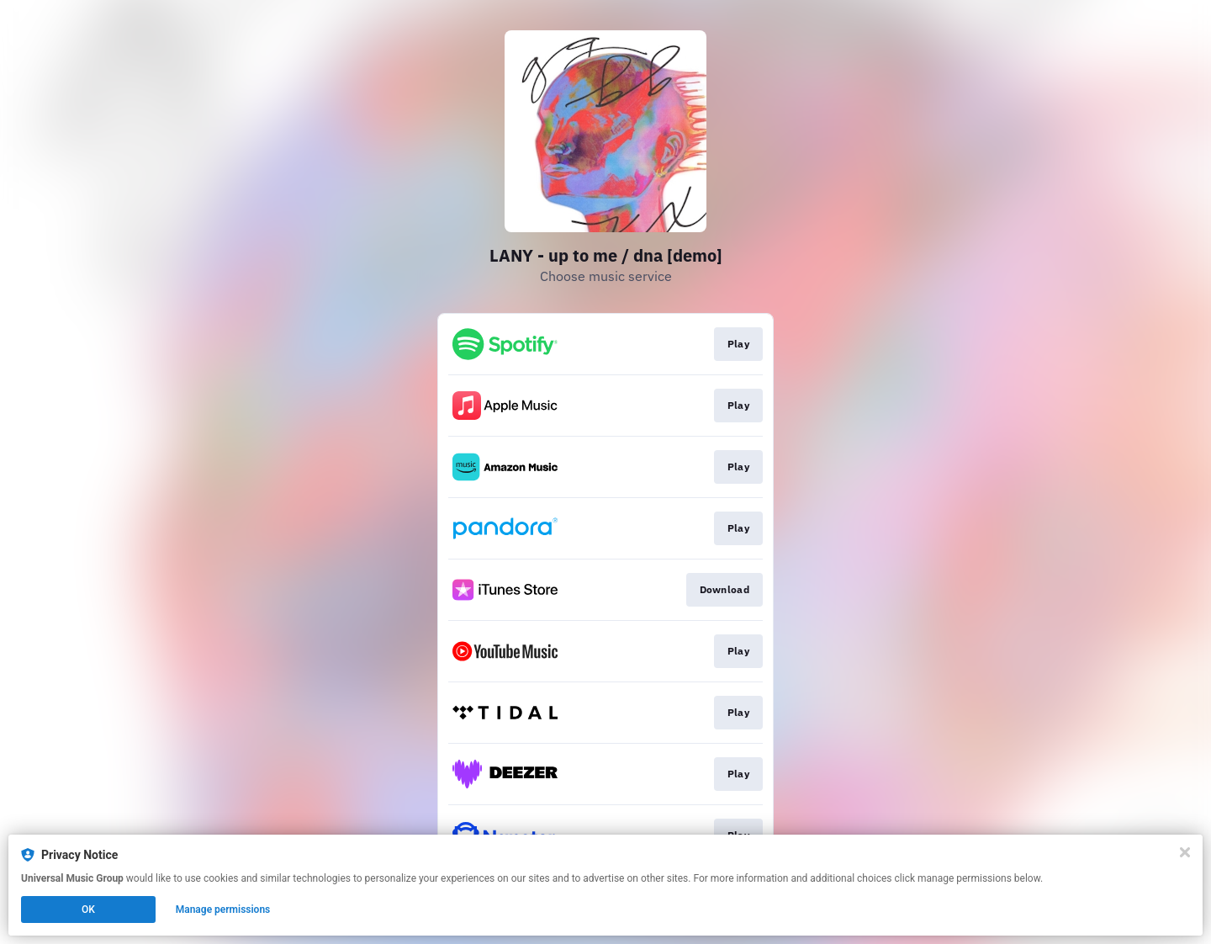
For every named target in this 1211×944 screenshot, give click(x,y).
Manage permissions (223, 909)
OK (88, 909)
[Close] (1184, 852)
